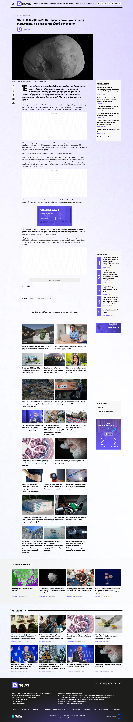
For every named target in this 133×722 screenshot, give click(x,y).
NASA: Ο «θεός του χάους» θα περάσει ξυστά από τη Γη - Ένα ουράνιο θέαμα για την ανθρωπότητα (52, 585)
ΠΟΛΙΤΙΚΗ (37, 3)
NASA (31, 293)
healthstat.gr (70, 637)
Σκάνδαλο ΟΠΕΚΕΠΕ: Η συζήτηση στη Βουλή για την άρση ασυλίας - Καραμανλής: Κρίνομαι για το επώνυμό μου (111, 259)
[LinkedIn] (13, 95)
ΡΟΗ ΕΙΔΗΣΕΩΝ (103, 83)
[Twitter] (13, 90)
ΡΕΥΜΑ (102, 439)
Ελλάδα (99, 93)
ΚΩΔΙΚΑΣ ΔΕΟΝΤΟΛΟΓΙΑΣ (100, 705)
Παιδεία (105, 292)
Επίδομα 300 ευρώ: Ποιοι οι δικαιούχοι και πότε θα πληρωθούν (76, 423)
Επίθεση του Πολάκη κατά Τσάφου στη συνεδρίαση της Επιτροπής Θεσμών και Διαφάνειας (108, 98)
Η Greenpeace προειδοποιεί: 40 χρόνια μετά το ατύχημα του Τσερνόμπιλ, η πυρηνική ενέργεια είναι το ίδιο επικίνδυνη (52, 662)
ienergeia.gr (14, 637)
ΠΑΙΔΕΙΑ (66, 3)
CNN (28, 282)
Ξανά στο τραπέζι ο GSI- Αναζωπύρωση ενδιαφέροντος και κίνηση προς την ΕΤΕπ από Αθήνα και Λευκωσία (54, 541)
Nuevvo (70, 713)
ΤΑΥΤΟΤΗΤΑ (15, 705)
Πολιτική (99, 102)
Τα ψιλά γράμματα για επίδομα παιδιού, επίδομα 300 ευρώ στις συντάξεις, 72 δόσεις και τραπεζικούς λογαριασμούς (54, 425)
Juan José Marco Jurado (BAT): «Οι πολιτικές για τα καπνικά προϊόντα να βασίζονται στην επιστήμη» (22, 662)
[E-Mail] (13, 99)
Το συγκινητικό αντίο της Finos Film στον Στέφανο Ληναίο (110, 308)
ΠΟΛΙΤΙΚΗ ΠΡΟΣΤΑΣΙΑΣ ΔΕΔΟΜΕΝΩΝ (54, 705)
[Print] (13, 103)
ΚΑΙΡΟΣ (100, 404)
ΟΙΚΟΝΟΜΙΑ (45, 3)
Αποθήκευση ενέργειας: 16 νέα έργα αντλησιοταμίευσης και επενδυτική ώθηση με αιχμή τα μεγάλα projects (38, 515)
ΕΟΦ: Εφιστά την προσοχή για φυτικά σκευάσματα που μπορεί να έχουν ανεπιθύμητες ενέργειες (107, 632)
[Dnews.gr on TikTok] (109, 3)
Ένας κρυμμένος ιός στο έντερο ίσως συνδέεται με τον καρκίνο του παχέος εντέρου (35, 458)
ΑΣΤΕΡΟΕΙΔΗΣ (41, 293)
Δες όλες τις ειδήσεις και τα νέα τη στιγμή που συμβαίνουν (55, 308)
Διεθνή (99, 116)
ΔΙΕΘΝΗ (59, 3)
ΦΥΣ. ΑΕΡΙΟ (114, 439)
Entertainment (106, 313)
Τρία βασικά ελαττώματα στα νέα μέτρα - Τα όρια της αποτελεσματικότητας (32, 423)
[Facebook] (13, 86)
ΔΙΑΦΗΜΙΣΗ (25, 705)
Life (98, 109)
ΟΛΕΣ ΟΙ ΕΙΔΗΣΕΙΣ (116, 705)
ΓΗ (50, 293)
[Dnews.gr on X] (102, 3)
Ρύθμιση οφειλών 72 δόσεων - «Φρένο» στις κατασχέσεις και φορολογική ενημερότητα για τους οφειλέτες (37, 399)
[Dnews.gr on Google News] (112, 3)
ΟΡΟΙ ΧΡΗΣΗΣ (36, 705)
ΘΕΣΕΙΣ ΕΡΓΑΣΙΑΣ (75, 3)
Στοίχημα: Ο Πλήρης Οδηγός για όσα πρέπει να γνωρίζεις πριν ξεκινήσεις (32, 366)
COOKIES (87, 705)
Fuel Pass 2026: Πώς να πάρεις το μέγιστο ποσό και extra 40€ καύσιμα (53, 366)
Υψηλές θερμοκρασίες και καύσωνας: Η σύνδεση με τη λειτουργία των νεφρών (53, 482)
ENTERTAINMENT (88, 3)
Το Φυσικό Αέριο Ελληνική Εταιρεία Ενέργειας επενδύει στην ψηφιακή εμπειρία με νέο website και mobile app (51, 632)
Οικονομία (100, 125)
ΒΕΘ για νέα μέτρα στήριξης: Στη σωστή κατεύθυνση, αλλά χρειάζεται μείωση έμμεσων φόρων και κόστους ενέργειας (23, 632)
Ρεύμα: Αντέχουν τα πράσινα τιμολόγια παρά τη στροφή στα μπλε (76, 482)
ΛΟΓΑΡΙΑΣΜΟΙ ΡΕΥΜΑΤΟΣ (105, 409)
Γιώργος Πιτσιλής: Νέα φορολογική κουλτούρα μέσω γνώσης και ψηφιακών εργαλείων (108, 121)
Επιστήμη (19, 15)
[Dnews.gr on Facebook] (98, 3)
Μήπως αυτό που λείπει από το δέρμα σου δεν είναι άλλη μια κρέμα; (76, 366)
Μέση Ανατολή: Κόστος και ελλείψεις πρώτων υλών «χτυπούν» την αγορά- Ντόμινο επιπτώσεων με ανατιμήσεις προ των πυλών (76, 541)
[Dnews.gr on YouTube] (116, 3)
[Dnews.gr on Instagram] (105, 3)
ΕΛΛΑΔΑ (53, 3)
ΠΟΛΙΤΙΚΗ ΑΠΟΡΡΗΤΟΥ (75, 705)
